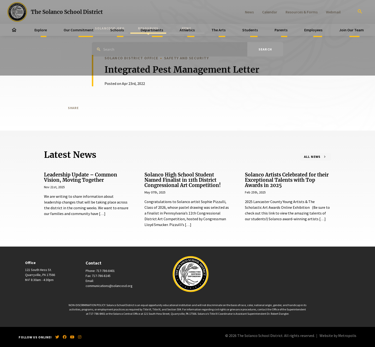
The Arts (218, 30)
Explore (40, 30)
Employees (313, 30)
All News (312, 156)
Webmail (333, 12)
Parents (281, 30)
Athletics (187, 30)
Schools (117, 30)
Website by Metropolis (338, 335)
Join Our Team (351, 30)
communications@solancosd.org (109, 286)
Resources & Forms (302, 12)
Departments (152, 30)
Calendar (269, 12)
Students (250, 30)
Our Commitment (79, 30)
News (249, 12)
